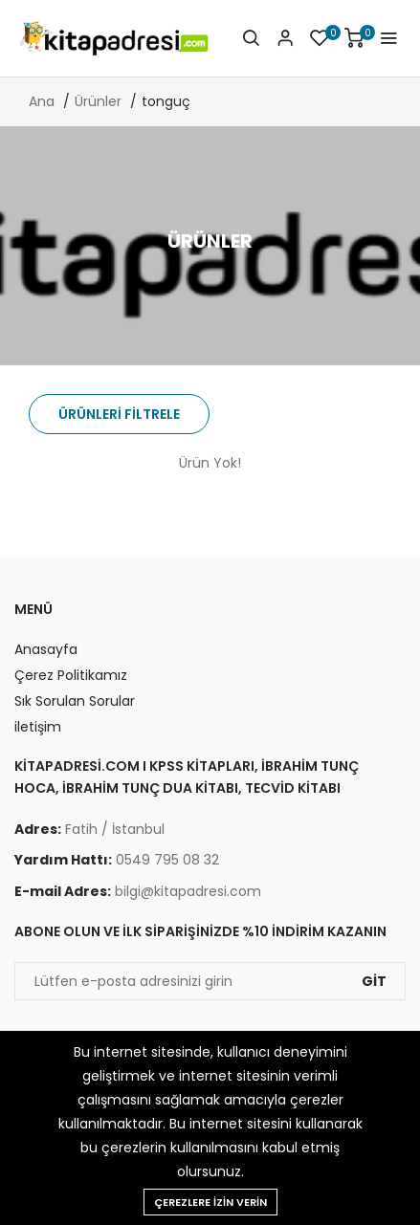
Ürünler (98, 101)
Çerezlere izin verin (210, 1202)
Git (374, 981)
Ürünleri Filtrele (119, 414)
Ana (42, 101)
